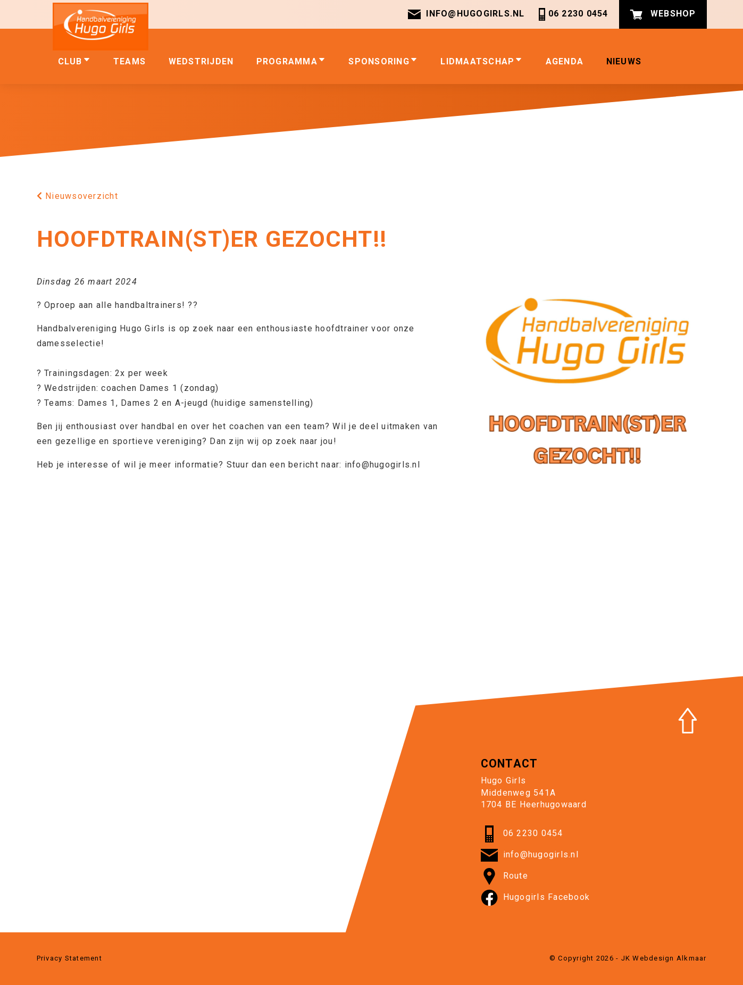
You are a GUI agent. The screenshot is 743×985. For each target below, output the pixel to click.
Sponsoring (383, 61)
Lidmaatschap (481, 61)
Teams (129, 61)
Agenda (565, 61)
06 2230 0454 (572, 14)
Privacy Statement (69, 958)
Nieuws (624, 61)
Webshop (663, 14)
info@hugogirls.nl (466, 14)
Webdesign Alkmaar (669, 958)
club (74, 61)
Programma (291, 61)
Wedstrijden (201, 61)
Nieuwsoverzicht (77, 196)
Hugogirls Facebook (535, 897)
